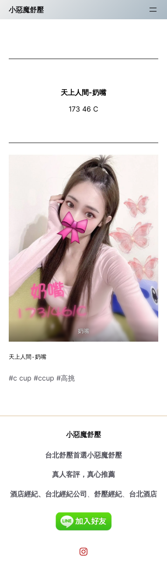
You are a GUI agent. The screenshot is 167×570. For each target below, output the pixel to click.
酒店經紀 (24, 494)
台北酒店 (143, 494)
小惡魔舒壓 (26, 9)
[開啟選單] (153, 9)
